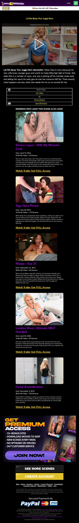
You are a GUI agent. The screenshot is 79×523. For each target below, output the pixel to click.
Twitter (49, 485)
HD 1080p (39, 93)
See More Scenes (39, 468)
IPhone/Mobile (39, 100)
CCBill (59, 509)
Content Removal (47, 484)
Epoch (55, 509)
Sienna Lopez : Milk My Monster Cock (38, 147)
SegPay (51, 509)
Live (67, 3)
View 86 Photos (41, 103)
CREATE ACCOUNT (39, 476)
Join (54, 485)
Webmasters (42, 485)
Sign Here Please (27, 206)
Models (36, 484)
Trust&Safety (58, 484)
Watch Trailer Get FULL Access (33, 171)
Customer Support (29, 485)
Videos (23, 484)
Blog (17, 484)
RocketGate (45, 509)
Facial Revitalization (29, 387)
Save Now (54, 8)
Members (30, 484)
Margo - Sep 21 (26, 263)
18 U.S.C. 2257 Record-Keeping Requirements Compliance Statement (36, 516)
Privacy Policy (43, 518)
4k (39, 96)
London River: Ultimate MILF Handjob (36, 330)
